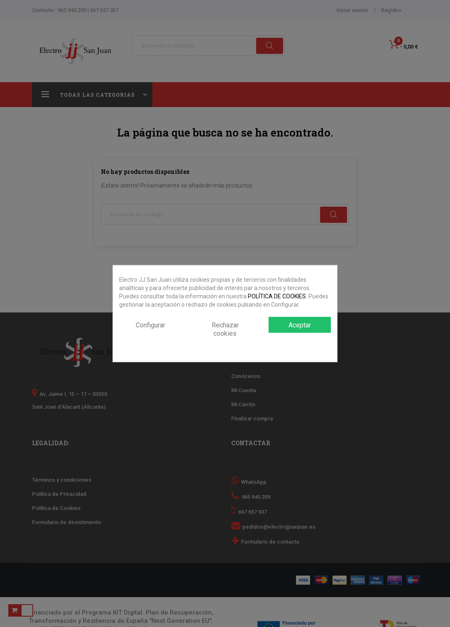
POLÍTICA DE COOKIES (277, 296)
